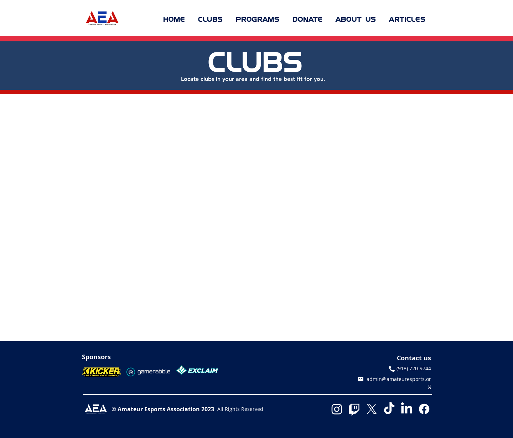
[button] (210, 19)
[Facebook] (424, 409)
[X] (372, 409)
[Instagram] (337, 409)
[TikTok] (389, 409)
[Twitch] (354, 409)
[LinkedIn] (407, 409)
